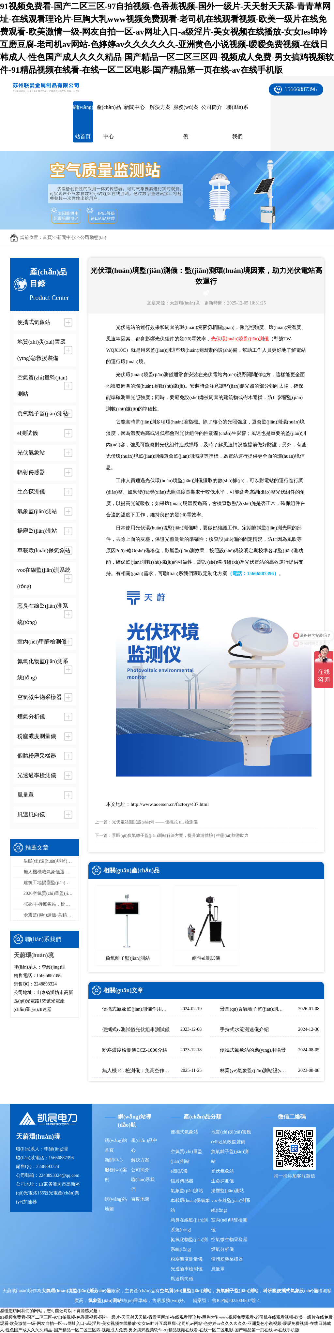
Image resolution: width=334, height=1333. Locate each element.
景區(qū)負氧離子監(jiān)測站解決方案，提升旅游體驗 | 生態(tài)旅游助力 (180, 835)
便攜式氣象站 (184, 1132)
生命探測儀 (222, 1180)
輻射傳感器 (182, 1180)
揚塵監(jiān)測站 (227, 1190)
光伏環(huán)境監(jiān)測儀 (240, 338)
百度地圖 (140, 1199)
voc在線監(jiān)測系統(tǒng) (230, 1205)
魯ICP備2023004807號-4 (235, 1300)
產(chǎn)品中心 (109, 121)
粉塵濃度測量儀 (187, 1259)
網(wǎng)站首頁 (83, 121)
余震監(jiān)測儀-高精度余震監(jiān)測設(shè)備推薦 (49, 914)
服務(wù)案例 (186, 121)
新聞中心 (134, 107)
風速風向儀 (182, 1278)
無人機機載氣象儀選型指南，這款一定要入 (49, 871)
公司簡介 (211, 107)
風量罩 (218, 1268)
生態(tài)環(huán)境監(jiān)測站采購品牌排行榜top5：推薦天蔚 (49, 861)
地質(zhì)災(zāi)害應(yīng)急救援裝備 (231, 1137)
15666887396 (300, 89)
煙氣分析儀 (222, 1249)
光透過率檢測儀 (187, 1268)
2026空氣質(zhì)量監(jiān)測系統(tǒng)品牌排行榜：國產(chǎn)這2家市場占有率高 (49, 893)
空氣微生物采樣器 (229, 1239)
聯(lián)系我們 (237, 121)
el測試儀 (179, 1171)
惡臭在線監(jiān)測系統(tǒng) (189, 1225)
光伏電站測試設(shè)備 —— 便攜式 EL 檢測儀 (154, 822)
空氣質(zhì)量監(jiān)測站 (186, 1156)
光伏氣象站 (222, 1171)
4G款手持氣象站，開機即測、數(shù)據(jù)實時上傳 (49, 904)
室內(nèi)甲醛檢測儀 (229, 1225)
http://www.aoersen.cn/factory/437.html (169, 804)
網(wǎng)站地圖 (116, 1204)
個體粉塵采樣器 (227, 1259)
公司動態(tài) (93, 237)
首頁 (47, 237)
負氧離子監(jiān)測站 (229, 1156)
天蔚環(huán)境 (185, 303)
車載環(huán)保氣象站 (190, 1205)
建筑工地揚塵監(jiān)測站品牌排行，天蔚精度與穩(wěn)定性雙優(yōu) (49, 882)
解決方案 (160, 107)
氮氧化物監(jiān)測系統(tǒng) (189, 1244)
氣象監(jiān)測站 (187, 1190)
